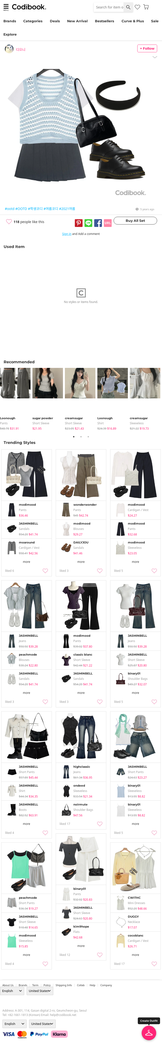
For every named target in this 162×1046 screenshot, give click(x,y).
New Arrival (77, 21)
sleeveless (137, 423)
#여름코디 (51, 208)
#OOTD (21, 208)
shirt (100, 423)
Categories (32, 21)
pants (4, 423)
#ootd (10, 208)
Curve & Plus (133, 21)
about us (8, 985)
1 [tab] (73, 436)
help (92, 985)
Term (35, 985)
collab (81, 985)
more (26, 562)
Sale (155, 21)
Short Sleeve (40, 423)
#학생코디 (35, 208)
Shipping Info (64, 985)
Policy (47, 985)
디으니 (20, 49)
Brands (9, 21)
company (106, 985)
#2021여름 (67, 208)
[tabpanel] (16, 399)
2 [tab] (81, 436)
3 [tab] (88, 436)
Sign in (66, 234)
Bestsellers (104, 21)
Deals (55, 21)
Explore (10, 34)
